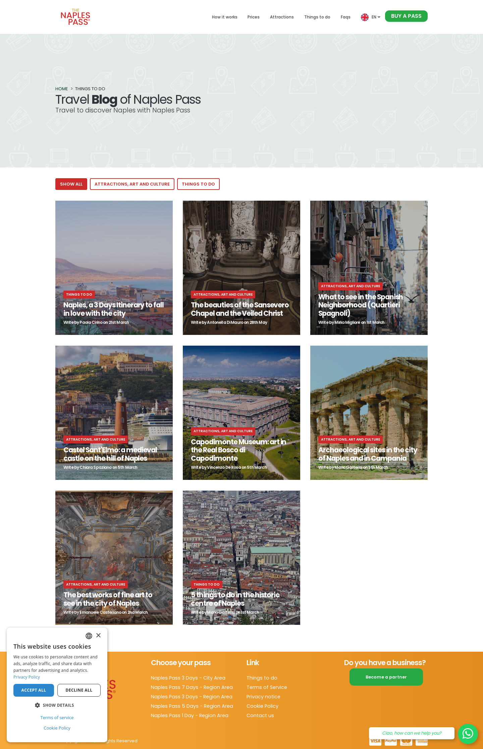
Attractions (282, 17)
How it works (224, 17)
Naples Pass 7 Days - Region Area (192, 687)
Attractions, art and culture (132, 184)
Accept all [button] (33, 690)
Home (61, 89)
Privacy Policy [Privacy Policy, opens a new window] (26, 677)
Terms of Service (267, 687)
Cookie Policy (262, 706)
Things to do (317, 17)
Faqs (346, 17)
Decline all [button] (79, 690)
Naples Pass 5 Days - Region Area (192, 706)
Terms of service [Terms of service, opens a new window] (56, 717)
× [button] (98, 635)
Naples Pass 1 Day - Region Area (189, 715)
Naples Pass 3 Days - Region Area (191, 696)
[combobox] (89, 636)
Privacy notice (263, 696)
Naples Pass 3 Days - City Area (188, 678)
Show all (71, 184)
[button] (57, 705)
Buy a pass (406, 16)
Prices (254, 17)
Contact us (260, 715)
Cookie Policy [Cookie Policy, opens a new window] (57, 728)
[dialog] (57, 685)
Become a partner (386, 677)
